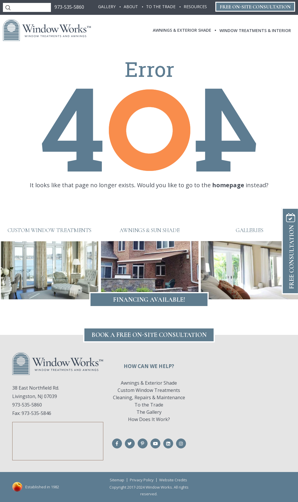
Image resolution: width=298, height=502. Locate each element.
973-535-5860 (69, 7)
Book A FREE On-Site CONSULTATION (149, 335)
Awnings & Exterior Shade (149, 383)
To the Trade (148, 405)
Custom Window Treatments (149, 390)
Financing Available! (149, 299)
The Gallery (149, 412)
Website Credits (173, 479)
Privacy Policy (142, 479)
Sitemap (117, 479)
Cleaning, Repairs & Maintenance (149, 397)
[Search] (27, 7)
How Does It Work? (149, 419)
